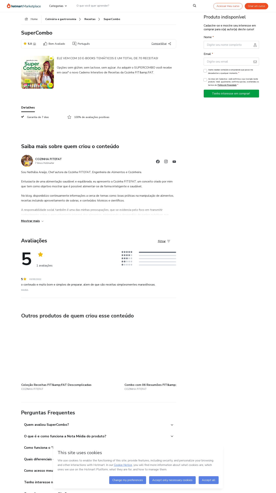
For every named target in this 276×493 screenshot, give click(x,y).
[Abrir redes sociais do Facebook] (158, 164)
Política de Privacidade (227, 87)
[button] (94, 422)
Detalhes (28, 110)
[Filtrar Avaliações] (164, 243)
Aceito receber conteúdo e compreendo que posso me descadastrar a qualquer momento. (230, 74)
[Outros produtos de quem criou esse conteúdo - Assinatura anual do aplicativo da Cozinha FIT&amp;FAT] (174, 357)
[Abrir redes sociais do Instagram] (166, 164)
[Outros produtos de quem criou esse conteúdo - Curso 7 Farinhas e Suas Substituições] (130, 357)
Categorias (58, 6)
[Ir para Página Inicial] (25, 6)
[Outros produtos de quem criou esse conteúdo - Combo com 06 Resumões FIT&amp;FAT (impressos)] (85, 357)
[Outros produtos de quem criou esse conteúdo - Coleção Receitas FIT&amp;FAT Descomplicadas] (41, 357)
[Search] (194, 6)
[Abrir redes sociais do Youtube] (174, 164)
